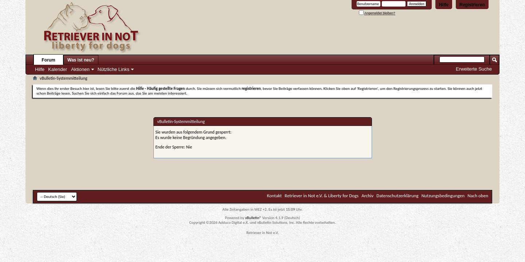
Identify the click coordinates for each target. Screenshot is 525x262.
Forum (48, 60)
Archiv (367, 195)
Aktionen (80, 69)
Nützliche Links (113, 69)
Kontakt (274, 195)
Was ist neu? (80, 60)
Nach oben (477, 195)
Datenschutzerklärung (397, 195)
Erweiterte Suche (474, 69)
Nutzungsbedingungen (443, 195)
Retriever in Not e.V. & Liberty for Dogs (322, 195)
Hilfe (443, 4)
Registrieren (472, 4)
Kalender (57, 69)
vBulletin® (253, 217)
